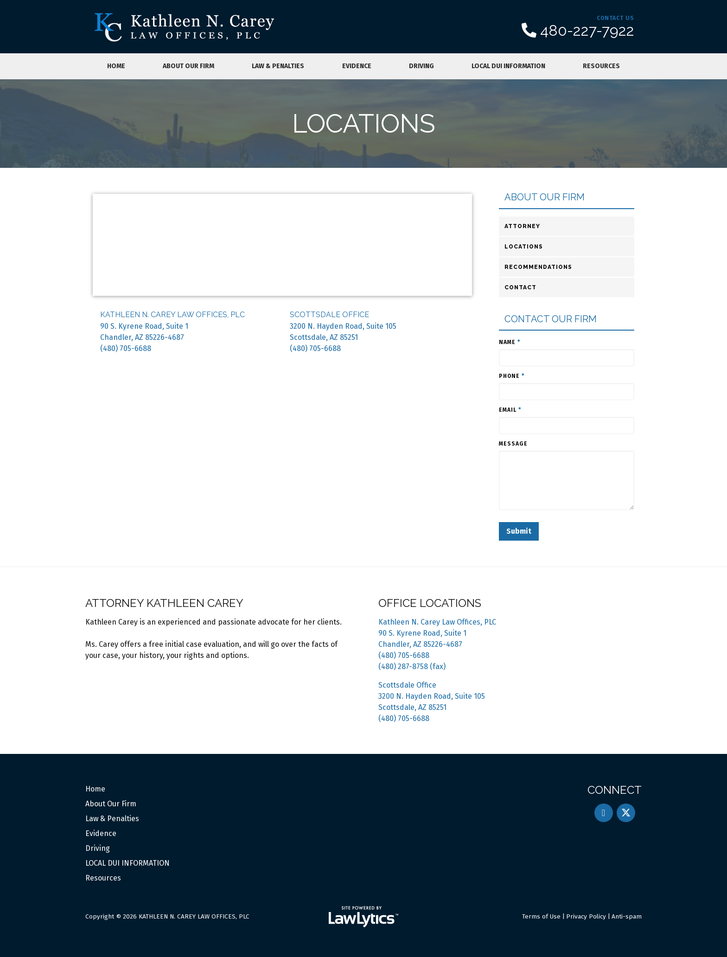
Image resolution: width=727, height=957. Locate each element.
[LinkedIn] (603, 813)
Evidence (356, 66)
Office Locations (429, 603)
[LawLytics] (363, 916)
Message (513, 443)
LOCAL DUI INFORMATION (508, 66)
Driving (421, 66)
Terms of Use (541, 916)
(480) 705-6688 (125, 348)
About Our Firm (188, 66)
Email (510, 410)
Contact (520, 287)
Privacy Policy (586, 916)
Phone (511, 376)
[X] (626, 813)
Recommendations (538, 267)
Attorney (522, 226)
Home (116, 66)
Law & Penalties (278, 66)
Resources (601, 66)
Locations (523, 246)
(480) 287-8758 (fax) (412, 666)
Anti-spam (627, 916)
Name (509, 342)
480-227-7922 (587, 30)
